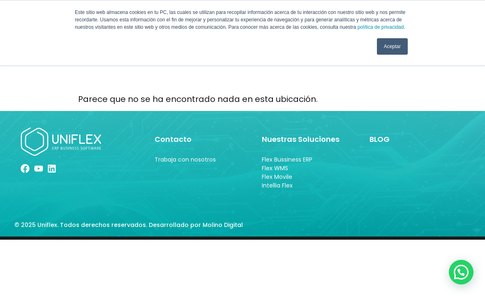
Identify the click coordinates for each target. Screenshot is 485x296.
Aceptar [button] (392, 46)
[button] (461, 272)
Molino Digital (224, 227)
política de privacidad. (381, 27)
